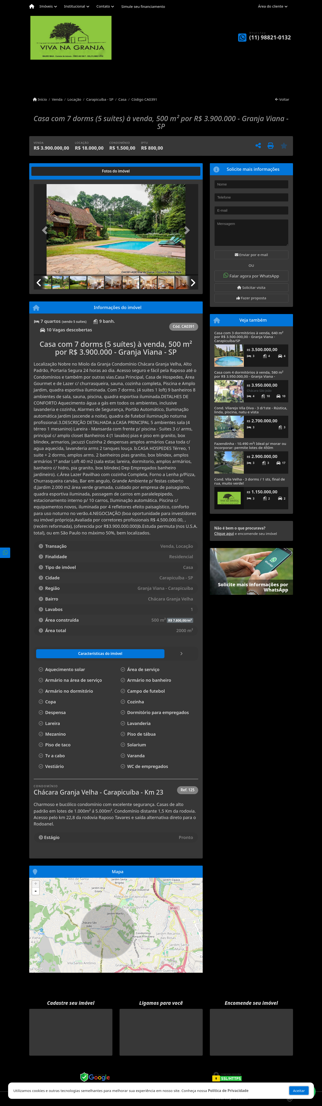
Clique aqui (224, 533)
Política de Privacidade (228, 1090)
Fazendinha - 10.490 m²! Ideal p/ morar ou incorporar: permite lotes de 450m (250, 445)
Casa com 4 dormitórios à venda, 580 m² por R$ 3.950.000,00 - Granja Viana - (249, 374)
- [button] (35, 891)
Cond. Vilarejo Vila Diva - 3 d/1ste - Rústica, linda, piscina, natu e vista (250, 409)
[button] (46, 230)
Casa (122, 99)
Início (40, 99)
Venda (57, 99)
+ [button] (35, 884)
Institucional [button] (74, 6)
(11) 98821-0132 (270, 37)
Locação (74, 99)
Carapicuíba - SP (100, 99)
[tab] (48, 171)
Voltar (282, 99)
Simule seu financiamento (143, 6)
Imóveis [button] (46, 6)
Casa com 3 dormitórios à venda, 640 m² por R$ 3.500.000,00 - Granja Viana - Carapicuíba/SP (249, 336)
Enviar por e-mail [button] (251, 254)
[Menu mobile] (31, 6)
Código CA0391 (144, 99)
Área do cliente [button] (270, 6)
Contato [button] (103, 6)
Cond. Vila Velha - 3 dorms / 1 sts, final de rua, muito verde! (249, 481)
